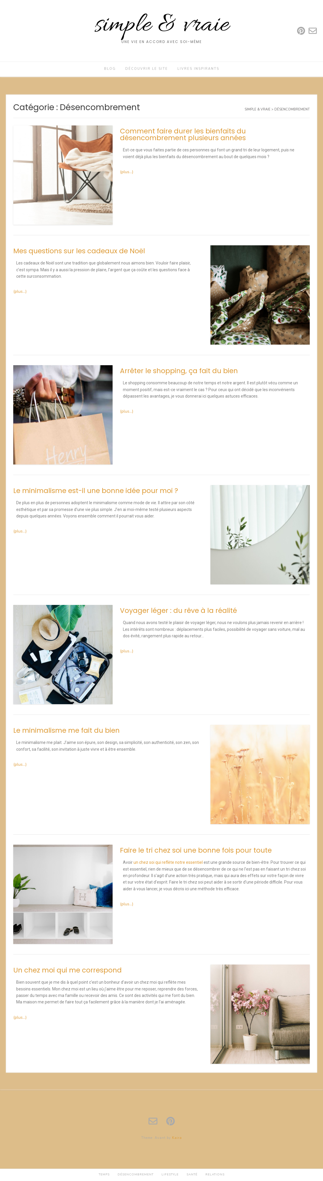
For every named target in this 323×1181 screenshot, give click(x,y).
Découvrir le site (146, 69)
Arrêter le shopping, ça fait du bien (179, 371)
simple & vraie (161, 25)
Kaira (177, 1138)
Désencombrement (136, 1174)
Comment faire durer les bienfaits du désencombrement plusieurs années (183, 134)
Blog (110, 69)
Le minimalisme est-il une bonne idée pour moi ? (95, 490)
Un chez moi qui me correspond (67, 970)
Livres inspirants (198, 69)
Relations (215, 1174)
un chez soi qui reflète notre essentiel (168, 862)
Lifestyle (170, 1174)
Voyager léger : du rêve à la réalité (178, 610)
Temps (104, 1174)
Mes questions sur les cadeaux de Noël (79, 251)
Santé (192, 1174)
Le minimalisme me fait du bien (66, 730)
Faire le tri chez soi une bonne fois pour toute (196, 850)
